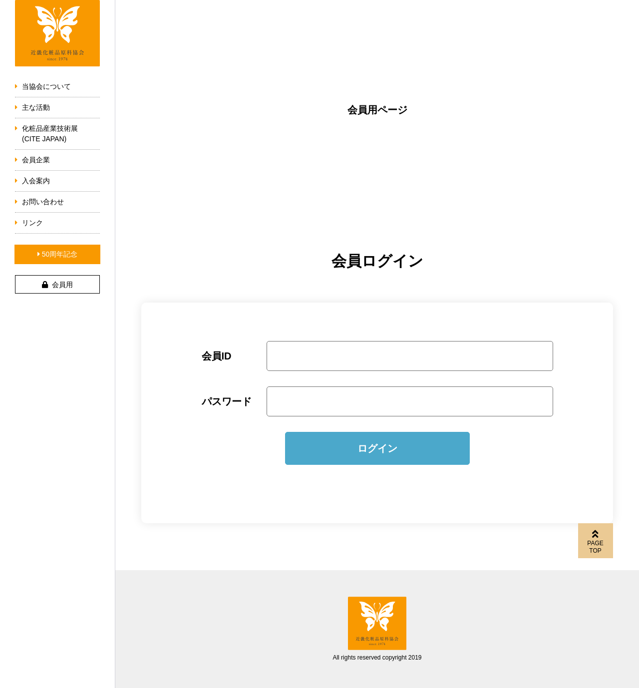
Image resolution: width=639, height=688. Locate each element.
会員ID (217, 355)
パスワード (227, 401)
